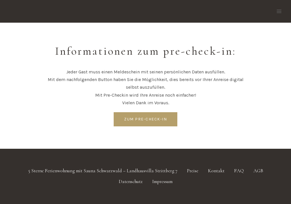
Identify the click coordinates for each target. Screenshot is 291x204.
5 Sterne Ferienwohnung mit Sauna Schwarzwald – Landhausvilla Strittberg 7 (102, 171)
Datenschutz (131, 181)
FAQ (239, 171)
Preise (192, 171)
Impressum (162, 181)
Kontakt (216, 171)
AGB (258, 171)
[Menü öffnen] (279, 11)
